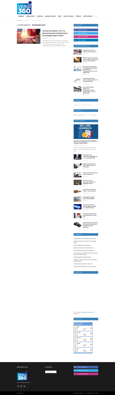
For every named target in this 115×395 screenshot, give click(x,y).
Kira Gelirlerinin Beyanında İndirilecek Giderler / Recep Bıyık (89, 215)
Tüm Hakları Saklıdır (89, 393)
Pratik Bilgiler (87, 16)
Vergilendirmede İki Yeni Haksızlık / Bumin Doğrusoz (90, 51)
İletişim (96, 393)
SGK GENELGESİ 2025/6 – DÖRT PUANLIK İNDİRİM (89, 198)
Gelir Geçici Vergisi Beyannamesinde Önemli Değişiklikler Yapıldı (89, 182)
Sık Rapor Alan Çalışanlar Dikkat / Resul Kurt (83, 263)
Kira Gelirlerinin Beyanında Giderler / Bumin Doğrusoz (89, 190)
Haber (46, 38)
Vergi (59, 16)
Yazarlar (40, 16)
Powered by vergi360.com (78, 393)
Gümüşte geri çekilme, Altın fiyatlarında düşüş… (84, 247)
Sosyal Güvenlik (68, 16)
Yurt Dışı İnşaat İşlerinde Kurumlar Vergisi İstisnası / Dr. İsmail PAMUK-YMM (90, 80)
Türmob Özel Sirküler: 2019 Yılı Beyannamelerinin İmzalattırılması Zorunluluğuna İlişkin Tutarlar (55, 33)
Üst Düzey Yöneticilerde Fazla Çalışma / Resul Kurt (90, 173)
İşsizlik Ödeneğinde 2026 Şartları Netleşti (82, 257)
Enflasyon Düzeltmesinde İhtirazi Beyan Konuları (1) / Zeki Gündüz (89, 165)
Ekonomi (78, 16)
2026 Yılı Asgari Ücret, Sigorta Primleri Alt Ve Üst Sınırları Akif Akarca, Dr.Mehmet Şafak (90, 59)
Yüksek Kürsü (30, 16)
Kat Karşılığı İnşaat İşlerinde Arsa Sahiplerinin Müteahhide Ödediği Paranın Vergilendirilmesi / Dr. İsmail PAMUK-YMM (90, 69)
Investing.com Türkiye (86, 312)
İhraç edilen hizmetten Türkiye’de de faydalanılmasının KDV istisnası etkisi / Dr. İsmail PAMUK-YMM (89, 90)
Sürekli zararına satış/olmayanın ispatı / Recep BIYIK (85, 266)
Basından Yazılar (50, 16)
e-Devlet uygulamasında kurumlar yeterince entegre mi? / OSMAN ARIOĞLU (89, 206)
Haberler (21, 16)
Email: (75, 115)
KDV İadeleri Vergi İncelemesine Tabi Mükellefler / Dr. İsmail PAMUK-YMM (90, 156)
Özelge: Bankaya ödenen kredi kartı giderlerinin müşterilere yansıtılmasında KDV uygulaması (90, 225)
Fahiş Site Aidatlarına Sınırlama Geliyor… (82, 245)
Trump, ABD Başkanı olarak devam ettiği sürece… (84, 250)
